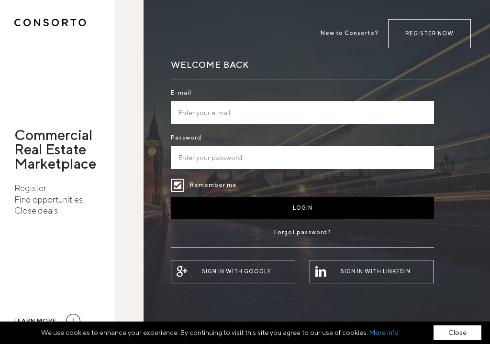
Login (302, 207)
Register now (429, 33)
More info (384, 332)
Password (186, 137)
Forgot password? (302, 232)
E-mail (181, 92)
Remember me (177, 185)
